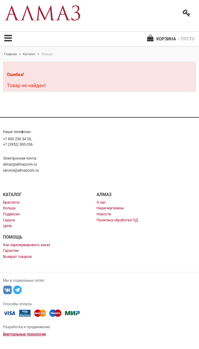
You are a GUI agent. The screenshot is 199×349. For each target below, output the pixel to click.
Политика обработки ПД (117, 220)
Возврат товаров (17, 257)
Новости (104, 214)
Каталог (29, 54)
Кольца (9, 208)
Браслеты (11, 202)
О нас (101, 202)
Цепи (7, 226)
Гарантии (11, 251)
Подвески (11, 214)
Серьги (9, 220)
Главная (10, 54)
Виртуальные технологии (24, 334)
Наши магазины (110, 208)
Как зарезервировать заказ (26, 245)
